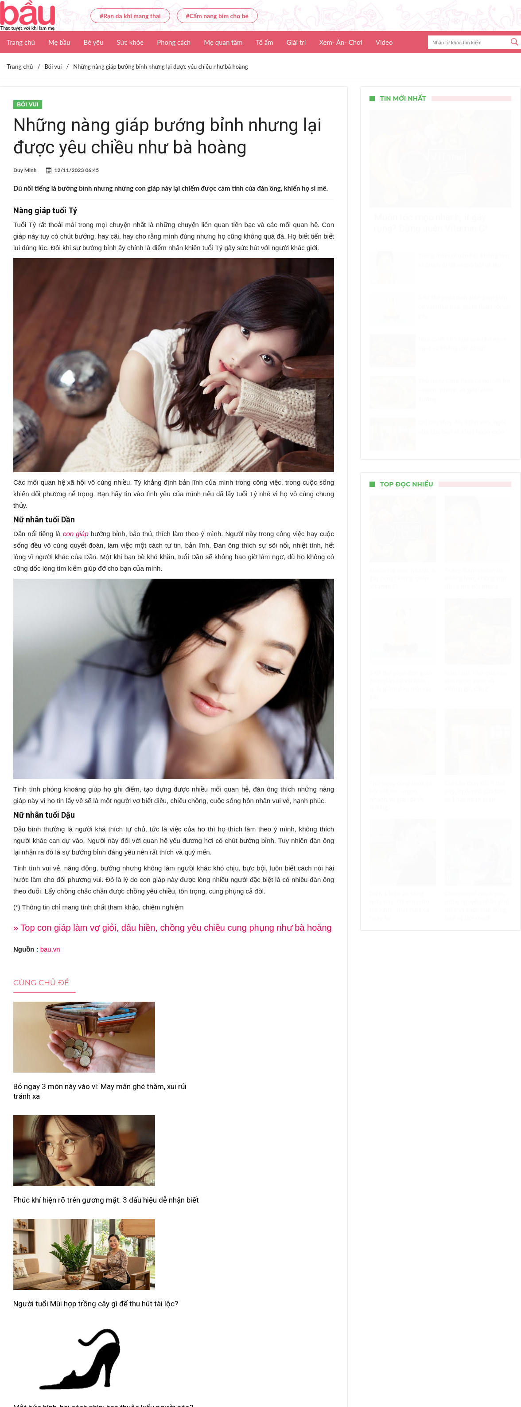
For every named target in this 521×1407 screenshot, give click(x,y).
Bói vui (28, 104)
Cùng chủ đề (41, 982)
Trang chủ (21, 42)
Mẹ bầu (59, 42)
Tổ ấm (264, 42)
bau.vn (50, 949)
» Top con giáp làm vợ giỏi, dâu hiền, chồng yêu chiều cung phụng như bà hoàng (172, 928)
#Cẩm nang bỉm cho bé (217, 16)
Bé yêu (94, 42)
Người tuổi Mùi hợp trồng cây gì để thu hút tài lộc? (281, 1091)
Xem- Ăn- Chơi (340, 42)
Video (384, 42)
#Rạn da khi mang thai (130, 16)
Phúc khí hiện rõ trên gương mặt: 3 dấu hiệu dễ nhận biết (169, 1091)
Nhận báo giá (341, 1374)
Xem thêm (174, 1254)
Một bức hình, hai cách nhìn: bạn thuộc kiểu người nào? (59, 1208)
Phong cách (174, 42)
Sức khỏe (130, 42)
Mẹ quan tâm (223, 42)
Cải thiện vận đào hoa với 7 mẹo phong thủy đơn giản (277, 1208)
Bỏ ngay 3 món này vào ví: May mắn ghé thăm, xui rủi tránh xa (63, 1091)
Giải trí (296, 42)
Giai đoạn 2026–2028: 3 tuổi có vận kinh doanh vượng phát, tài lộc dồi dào (173, 1213)
